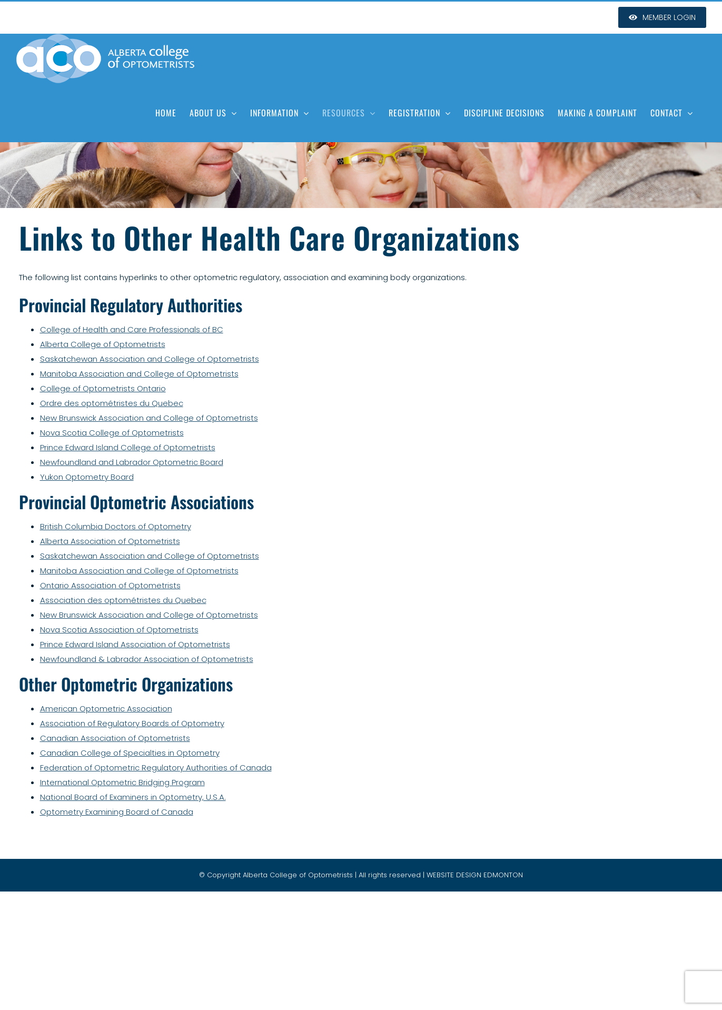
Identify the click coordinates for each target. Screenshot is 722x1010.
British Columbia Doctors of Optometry (115, 526)
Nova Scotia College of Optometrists (112, 432)
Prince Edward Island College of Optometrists (127, 447)
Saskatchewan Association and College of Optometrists (149, 358)
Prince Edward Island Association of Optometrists (135, 644)
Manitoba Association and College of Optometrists (139, 373)
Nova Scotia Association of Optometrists (119, 629)
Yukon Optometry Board (87, 476)
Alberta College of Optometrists (102, 344)
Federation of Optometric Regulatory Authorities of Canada (156, 767)
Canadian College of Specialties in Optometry (130, 752)
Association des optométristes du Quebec (123, 600)
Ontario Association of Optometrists (110, 585)
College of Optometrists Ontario (103, 388)
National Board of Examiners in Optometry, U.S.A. (133, 797)
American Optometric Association (106, 708)
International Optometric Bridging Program (122, 782)
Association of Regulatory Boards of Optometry (132, 723)
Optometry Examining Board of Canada (116, 811)
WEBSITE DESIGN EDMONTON (475, 875)
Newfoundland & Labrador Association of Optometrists (146, 659)
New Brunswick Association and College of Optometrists (149, 417)
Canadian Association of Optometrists (115, 738)
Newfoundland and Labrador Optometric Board (131, 462)
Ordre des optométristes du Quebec (111, 403)
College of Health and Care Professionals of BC (131, 329)
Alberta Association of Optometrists (110, 541)
